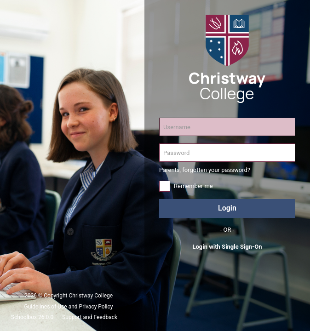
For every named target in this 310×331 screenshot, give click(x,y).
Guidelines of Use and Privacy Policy (68, 306)
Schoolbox (24, 317)
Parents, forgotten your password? (204, 169)
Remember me (193, 186)
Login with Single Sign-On (227, 246)
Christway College (91, 295)
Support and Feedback (89, 317)
